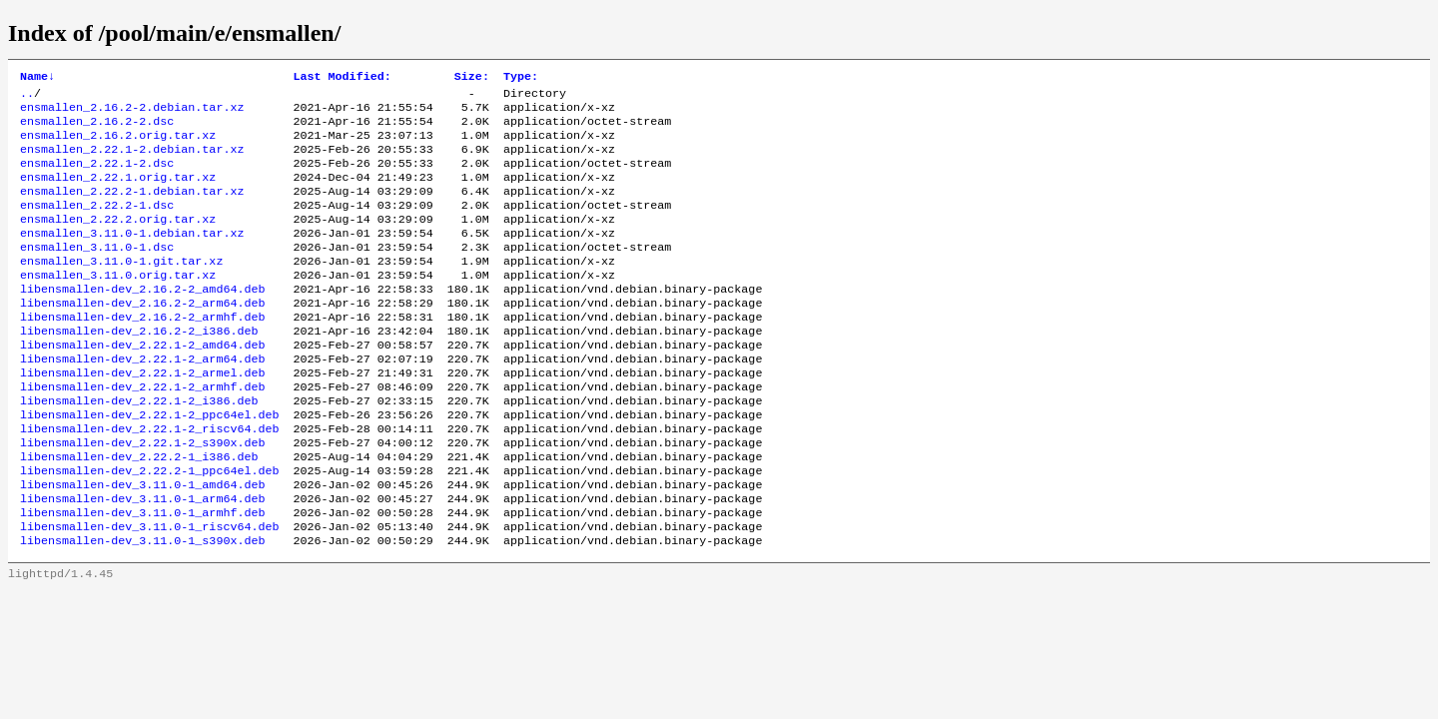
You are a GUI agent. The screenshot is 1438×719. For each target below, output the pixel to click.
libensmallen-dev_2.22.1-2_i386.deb (139, 448)
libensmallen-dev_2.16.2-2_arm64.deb (142, 337)
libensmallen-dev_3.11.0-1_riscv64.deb (149, 592)
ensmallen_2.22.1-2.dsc (97, 177)
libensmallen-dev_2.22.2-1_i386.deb (139, 512)
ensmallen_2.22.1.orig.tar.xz (118, 193)
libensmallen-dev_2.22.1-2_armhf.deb (142, 432)
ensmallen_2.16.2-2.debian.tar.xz (132, 113)
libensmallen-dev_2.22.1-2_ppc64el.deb (149, 464)
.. (27, 97)
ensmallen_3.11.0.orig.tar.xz (118, 305)
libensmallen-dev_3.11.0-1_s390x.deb (142, 608)
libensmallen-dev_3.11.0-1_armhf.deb (142, 576)
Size (471, 78)
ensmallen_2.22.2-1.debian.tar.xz (132, 209)
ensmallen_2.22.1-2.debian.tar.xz (132, 161)
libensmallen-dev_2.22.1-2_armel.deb (142, 416)
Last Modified (341, 78)
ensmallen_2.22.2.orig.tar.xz (118, 241)
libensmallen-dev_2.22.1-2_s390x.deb (142, 496)
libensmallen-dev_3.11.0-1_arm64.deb (142, 560)
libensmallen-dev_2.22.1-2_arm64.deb (142, 400)
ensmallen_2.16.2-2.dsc (97, 129)
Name (37, 78)
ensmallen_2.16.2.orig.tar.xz (118, 145)
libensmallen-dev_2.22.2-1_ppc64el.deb (149, 528)
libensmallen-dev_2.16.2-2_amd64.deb (142, 321)
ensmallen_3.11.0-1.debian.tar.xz (132, 257)
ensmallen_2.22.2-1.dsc (97, 225)
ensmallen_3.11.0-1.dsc (97, 273)
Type (520, 78)
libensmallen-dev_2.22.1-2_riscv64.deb (149, 480)
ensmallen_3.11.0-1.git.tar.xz (121, 289)
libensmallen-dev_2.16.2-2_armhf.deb (142, 352)
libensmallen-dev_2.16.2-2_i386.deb (139, 368)
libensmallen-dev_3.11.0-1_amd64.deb (142, 544)
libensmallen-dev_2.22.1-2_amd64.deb (142, 384)
